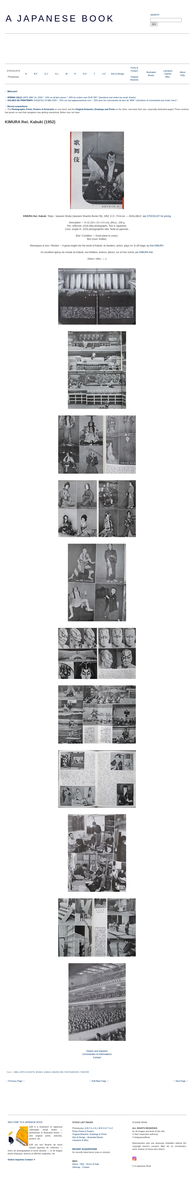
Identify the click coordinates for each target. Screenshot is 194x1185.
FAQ (182, 75)
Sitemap (76, 1167)
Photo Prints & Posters (83, 1131)
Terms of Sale (92, 1164)
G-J (46, 74)
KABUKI (47, 1072)
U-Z (104, 74)
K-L (57, 74)
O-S (85, 74)
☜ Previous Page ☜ (15, 1081)
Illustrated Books (95, 1137)
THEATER (84, 1072)
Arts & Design (117, 74)
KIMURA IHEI (57, 1072)
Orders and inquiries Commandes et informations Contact (97, 1054)
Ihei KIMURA (156, 245)
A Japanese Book (60, 18)
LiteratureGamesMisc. (167, 74)
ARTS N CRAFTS (27, 1072)
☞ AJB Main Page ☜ (99, 1081)
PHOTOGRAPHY (72, 1072)
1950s (16, 1072)
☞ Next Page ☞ (180, 1081)
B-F (35, 74)
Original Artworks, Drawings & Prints (89, 1134)
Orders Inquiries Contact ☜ (21, 1159)
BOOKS (39, 1072)
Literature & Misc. (80, 1140)
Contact (85, 1167)
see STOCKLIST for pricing (157, 216)
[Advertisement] (75, 48)
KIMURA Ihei (146, 252)
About (182, 72)
